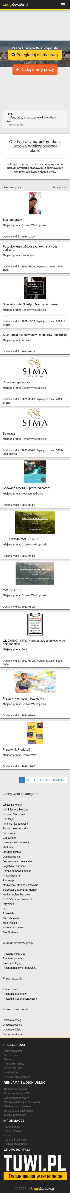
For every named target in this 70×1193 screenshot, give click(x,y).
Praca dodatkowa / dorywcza (19, 967)
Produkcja (8, 880)
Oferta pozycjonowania (17, 1106)
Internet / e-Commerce (16, 842)
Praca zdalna (10, 989)
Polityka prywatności (15, 1143)
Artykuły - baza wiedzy (17, 1076)
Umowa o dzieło (12, 1029)
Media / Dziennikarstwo (16, 894)
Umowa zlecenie (12, 1024)
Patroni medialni (13, 1131)
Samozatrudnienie (13, 1034)
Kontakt (8, 1135)
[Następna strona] (58, 780)
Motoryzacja (10, 922)
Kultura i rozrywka (13, 927)
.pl (15, 5)
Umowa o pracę (12, 1020)
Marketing (8, 847)
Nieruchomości (11, 918)
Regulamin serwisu (15, 1139)
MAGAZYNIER (13, 590)
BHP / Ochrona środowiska (18, 899)
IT (4, 908)
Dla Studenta (10, 932)
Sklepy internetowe (15, 1114)
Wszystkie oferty (12, 804)
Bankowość (9, 833)
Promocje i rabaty (14, 1063)
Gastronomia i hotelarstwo (18, 861)
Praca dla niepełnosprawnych (20, 998)
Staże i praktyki (12, 963)
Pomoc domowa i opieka (17, 870)
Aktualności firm (13, 1068)
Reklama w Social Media (18, 1110)
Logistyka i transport (14, 866)
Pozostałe (8, 913)
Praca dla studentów (15, 993)
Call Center (9, 837)
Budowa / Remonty (14, 814)
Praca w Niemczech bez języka (23, 698)
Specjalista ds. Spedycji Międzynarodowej (30, 304)
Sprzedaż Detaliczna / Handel (20, 889)
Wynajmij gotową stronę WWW (22, 1102)
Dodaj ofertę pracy (35, 69)
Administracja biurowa (15, 809)
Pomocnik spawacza (16, 382)
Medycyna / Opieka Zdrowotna (20, 885)
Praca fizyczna (11, 875)
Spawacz (9, 433)
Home (9, 113)
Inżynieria (8, 904)
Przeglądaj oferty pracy (35, 54)
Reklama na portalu (15, 1089)
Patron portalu (12, 1126)
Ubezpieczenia (11, 856)
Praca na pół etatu (13, 958)
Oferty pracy (11, 1055)
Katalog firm (11, 1072)
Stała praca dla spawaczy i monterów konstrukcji (35, 334)
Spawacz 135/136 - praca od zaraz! (26, 488)
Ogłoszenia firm (13, 1050)
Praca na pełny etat (14, 953)
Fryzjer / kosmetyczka (15, 828)
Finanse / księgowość (15, 823)
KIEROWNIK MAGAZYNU (20, 539)
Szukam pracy (12, 219)
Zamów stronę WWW (16, 1097)
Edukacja (8, 819)
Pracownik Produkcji (16, 749)
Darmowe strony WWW (17, 1093)
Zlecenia (9, 1059)
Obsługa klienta (12, 851)
